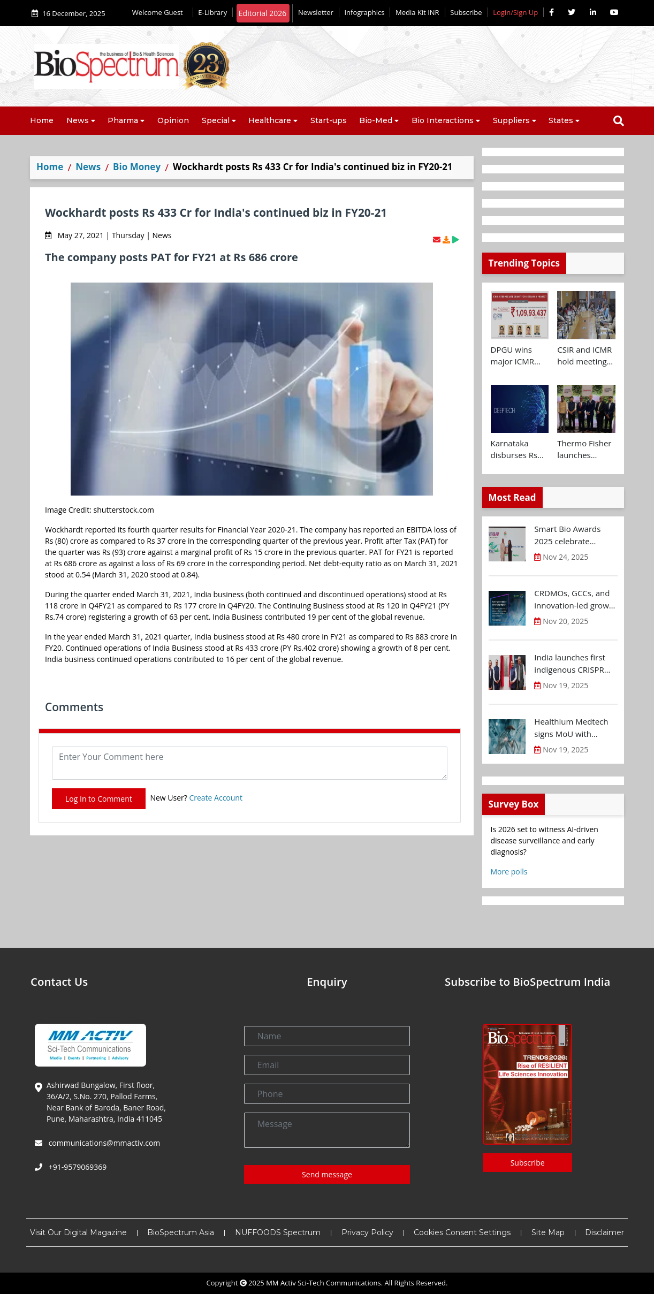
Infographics (364, 12)
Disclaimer (604, 1232)
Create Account (215, 798)
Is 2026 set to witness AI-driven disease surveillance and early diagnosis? (544, 840)
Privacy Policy (367, 1232)
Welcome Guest (159, 12)
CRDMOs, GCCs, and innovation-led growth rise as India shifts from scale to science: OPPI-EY (575, 599)
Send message (327, 1174)
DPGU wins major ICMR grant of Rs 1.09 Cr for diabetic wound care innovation (520, 356)
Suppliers (511, 120)
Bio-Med (375, 120)
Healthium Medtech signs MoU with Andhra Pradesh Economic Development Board (571, 728)
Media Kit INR (417, 12)
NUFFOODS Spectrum (278, 1232)
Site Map (548, 1232)
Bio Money (137, 167)
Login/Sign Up (515, 12)
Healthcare (269, 120)
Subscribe (466, 12)
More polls (509, 871)
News (77, 120)
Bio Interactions (443, 120)
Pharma (123, 120)
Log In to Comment (98, 799)
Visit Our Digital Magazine (78, 1232)
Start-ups (328, 120)
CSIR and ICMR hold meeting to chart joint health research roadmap (584, 356)
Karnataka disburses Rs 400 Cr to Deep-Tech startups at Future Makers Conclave (518, 449)
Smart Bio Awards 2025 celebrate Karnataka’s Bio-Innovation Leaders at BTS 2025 (574, 535)
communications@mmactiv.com (103, 1143)
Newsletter (315, 12)
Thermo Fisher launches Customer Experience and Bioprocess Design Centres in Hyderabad (586, 449)
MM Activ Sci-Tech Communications (323, 1283)
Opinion (173, 120)
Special (216, 120)
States (561, 120)
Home (42, 120)
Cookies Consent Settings (462, 1232)
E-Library (212, 12)
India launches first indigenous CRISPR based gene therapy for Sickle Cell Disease (574, 663)
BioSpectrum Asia (180, 1232)
